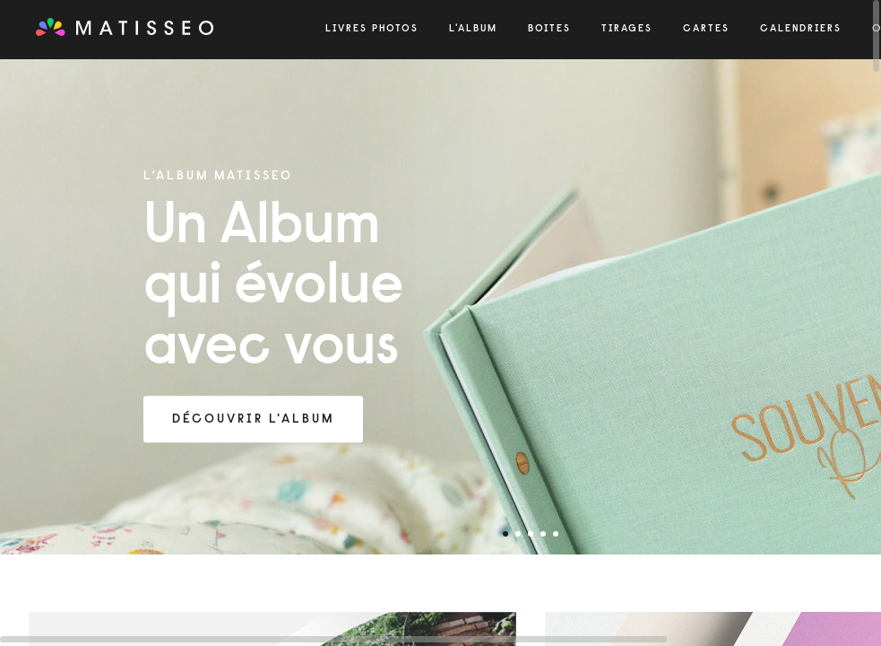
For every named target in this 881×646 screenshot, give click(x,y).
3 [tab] (530, 534)
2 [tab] (518, 534)
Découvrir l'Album (253, 420)
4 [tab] (543, 534)
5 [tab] (555, 534)
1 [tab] (505, 534)
